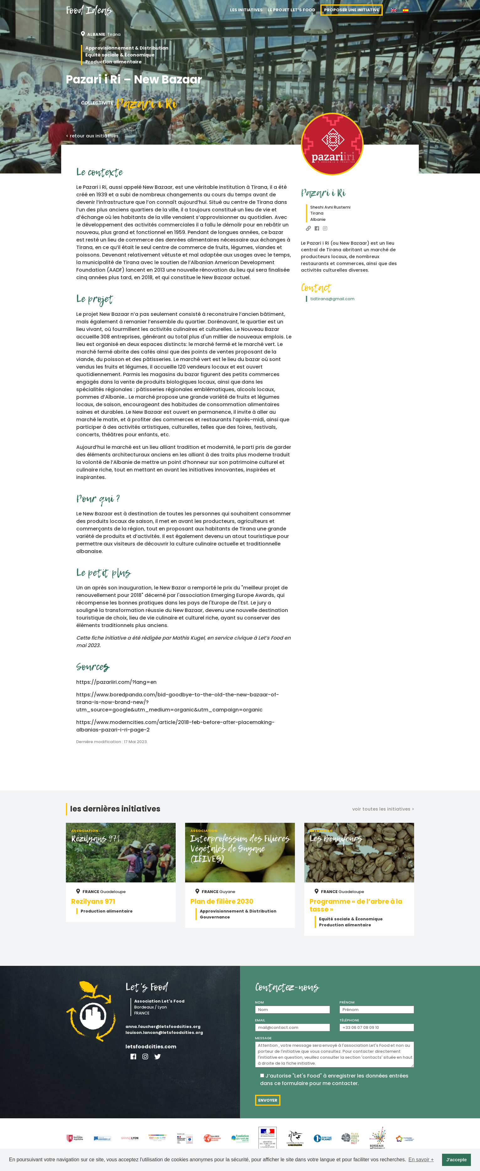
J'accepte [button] (456, 1159)
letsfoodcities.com (150, 1046)
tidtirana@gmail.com (332, 298)
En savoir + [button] (421, 1159)
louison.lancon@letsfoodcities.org (164, 1032)
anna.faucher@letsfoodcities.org (162, 1026)
